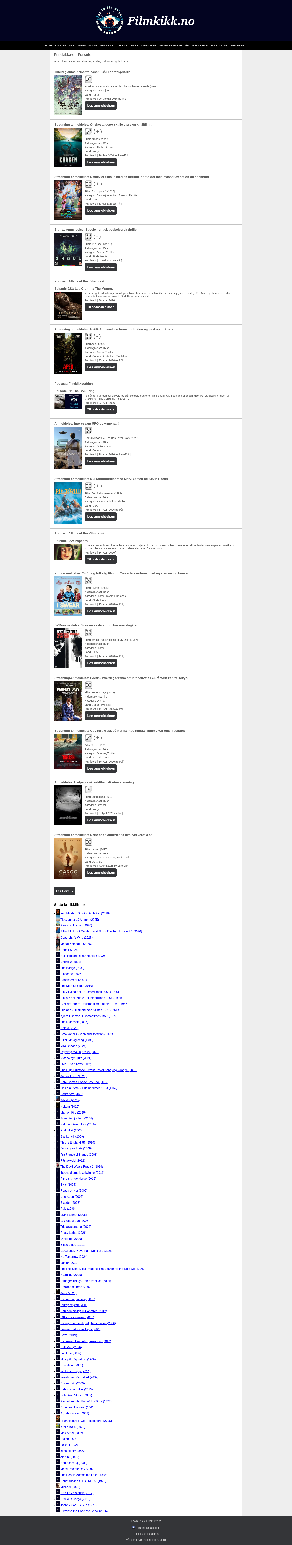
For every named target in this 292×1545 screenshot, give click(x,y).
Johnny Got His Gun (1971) (78, 1505)
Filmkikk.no (136, 1520)
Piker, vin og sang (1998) (76, 1040)
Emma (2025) (69, 1028)
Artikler (107, 45)
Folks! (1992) (69, 1444)
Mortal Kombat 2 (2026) (76, 943)
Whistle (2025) (70, 1100)
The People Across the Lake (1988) (83, 1475)
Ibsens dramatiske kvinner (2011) (82, 1172)
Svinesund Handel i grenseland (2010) (85, 1341)
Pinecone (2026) (71, 973)
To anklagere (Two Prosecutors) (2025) (86, 1420)
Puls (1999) (68, 1208)
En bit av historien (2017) (76, 1493)
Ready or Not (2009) (73, 1190)
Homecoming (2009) (73, 1463)
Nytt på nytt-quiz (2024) (75, 1058)
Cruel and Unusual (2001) (77, 1407)
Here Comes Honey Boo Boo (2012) (84, 1082)
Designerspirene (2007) (75, 1286)
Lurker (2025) (69, 1262)
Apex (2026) (68, 1293)
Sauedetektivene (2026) (76, 925)
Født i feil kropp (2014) (75, 1371)
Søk (72, 45)
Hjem (49, 45)
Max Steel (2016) (71, 1433)
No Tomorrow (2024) (74, 1256)
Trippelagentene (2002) (75, 1226)
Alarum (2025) (69, 1457)
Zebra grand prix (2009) (76, 1148)
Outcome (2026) (71, 1238)
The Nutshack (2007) (74, 1022)
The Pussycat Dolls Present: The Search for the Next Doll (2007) (103, 1268)
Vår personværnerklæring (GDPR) (146, 1539)
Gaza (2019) (68, 1335)
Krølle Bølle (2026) (72, 1427)
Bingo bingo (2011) (72, 1244)
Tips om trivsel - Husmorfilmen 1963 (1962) (88, 1088)
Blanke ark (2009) (72, 1136)
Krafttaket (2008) (71, 1130)
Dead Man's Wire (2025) (76, 937)
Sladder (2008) (70, 1202)
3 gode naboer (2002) (74, 1413)
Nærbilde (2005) (71, 1275)
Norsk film (200, 45)
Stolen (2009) (69, 1438)
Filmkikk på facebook (148, 1527)
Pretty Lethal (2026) (73, 1232)
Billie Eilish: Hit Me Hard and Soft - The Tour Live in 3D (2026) (101, 931)
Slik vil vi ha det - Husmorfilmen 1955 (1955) (89, 992)
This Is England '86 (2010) (77, 1142)
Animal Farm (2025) (73, 1076)
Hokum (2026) (69, 1106)
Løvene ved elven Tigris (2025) (80, 1329)
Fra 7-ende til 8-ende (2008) (78, 1154)
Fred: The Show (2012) (75, 1064)
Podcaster (219, 45)
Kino (135, 45)
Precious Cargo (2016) (75, 1499)
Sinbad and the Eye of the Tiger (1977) (86, 1401)
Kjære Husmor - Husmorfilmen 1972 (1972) (89, 1016)
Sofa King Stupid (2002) (76, 1395)
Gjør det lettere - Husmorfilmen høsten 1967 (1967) (94, 1004)
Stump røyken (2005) (74, 1305)
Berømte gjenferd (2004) (76, 1118)
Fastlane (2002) (70, 1353)
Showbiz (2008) (70, 962)
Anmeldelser (87, 45)
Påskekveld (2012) (72, 1160)
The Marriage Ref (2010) (76, 986)
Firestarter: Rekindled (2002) (79, 1377)
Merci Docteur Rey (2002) (77, 1468)
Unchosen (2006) (71, 1196)
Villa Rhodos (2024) (73, 1046)
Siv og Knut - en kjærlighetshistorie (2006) (88, 1323)
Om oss (60, 45)
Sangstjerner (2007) (73, 979)
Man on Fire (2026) (73, 1112)
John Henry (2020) (72, 1451)
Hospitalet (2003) (71, 1365)
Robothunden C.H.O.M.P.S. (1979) (83, 1481)
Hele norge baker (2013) (76, 1389)
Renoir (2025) (69, 949)
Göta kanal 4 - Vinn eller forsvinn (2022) (86, 1034)
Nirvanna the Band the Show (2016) (84, 1511)
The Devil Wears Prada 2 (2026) (81, 1166)
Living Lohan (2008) (73, 1214)
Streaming (149, 45)
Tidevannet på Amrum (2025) (79, 919)
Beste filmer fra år (174, 45)
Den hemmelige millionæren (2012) (83, 1311)
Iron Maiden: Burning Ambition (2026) (85, 913)
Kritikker (237, 45)
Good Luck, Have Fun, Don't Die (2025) (86, 1250)
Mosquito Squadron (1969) (78, 1359)
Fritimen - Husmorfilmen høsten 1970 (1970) (89, 1010)
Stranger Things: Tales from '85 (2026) (85, 1281)
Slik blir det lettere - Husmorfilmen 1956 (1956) (91, 998)
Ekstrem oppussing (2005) (77, 1299)
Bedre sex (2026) (71, 1094)
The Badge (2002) (72, 968)
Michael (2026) (70, 1487)
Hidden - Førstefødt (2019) (78, 1124)
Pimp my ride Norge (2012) (78, 1178)
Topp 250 (122, 45)
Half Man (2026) (71, 1347)
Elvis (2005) (68, 1184)
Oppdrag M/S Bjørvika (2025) (79, 1052)
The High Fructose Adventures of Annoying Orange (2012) (98, 1070)
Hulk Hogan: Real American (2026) (83, 955)
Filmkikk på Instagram (146, 1533)
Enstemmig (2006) (72, 1383)
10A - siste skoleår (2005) (77, 1317)
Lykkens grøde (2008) (74, 1220)
